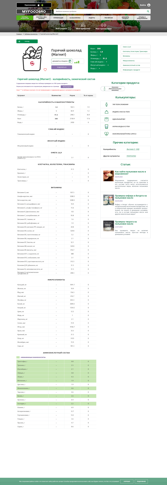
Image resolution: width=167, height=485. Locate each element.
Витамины (126, 56)
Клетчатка (131, 156)
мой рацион (67, 87)
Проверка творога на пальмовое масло (126, 223)
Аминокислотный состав (131, 65)
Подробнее (141, 481)
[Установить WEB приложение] (34, 5)
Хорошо (127, 481)
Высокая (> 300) (133, 149)
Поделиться (61, 67)
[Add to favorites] (45, 69)
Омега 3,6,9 (127, 47)
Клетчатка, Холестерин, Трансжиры (135, 51)
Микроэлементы (129, 61)
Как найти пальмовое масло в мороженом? (130, 173)
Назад (27, 41)
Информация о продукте (131, 70)
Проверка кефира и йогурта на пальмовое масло (131, 197)
